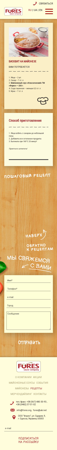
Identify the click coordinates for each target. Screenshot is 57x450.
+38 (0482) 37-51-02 (26, 404)
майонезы (22, 388)
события (42, 382)
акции (37, 377)
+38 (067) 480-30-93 (37, 402)
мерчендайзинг (21, 394)
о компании (23, 377)
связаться (46, 3)
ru (30, 10)
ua (35, 10)
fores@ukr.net (40, 410)
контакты (40, 394)
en (40, 10)
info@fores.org (24, 410)
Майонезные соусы (22, 382)
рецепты (36, 388)
